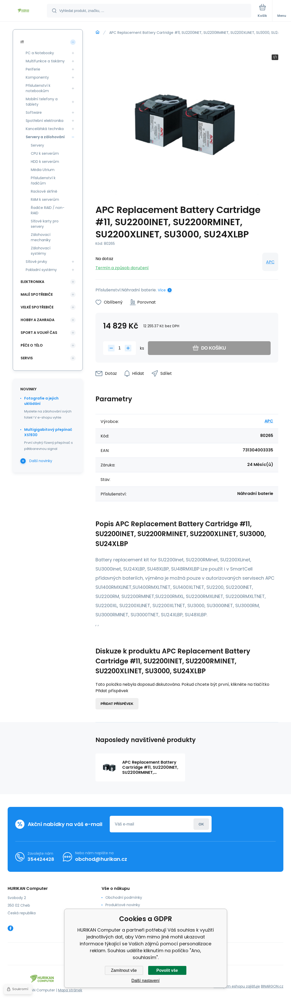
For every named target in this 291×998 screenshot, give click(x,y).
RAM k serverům (45, 199)
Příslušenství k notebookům (38, 88)
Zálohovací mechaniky (41, 237)
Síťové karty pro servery (45, 224)
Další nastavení (145, 980)
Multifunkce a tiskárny (45, 61)
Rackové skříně (44, 191)
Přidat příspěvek (117, 704)
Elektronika (32, 281)
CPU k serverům (45, 153)
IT (22, 42)
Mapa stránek (70, 990)
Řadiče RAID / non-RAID (47, 210)
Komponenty (37, 77)
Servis (27, 358)
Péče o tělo (32, 345)
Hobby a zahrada (37, 319)
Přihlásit (201, 824)
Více (162, 290)
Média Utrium (42, 169)
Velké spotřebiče (37, 307)
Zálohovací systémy (40, 251)
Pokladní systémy (41, 269)
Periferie (33, 69)
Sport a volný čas (39, 332)
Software (34, 112)
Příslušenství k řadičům (43, 180)
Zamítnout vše (124, 970)
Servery (37, 145)
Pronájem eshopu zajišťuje (237, 986)
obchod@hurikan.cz (101, 859)
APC (270, 262)
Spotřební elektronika (44, 120)
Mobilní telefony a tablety (42, 101)
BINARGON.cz (272, 986)
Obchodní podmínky (123, 897)
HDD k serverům (45, 161)
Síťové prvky (36, 261)
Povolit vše (167, 970)
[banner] (23, 11)
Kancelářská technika (45, 128)
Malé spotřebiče (37, 294)
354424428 (40, 859)
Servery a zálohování (45, 136)
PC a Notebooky (40, 52)
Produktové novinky (122, 904)
